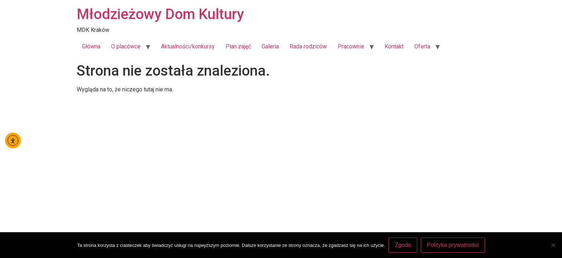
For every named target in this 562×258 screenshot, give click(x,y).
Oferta (422, 46)
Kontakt (394, 46)
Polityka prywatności (453, 245)
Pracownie (351, 46)
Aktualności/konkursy (188, 46)
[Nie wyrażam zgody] (553, 245)
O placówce (125, 46)
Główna (91, 46)
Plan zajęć (238, 46)
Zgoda (403, 245)
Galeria (270, 46)
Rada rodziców (308, 46)
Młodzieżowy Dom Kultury (160, 14)
